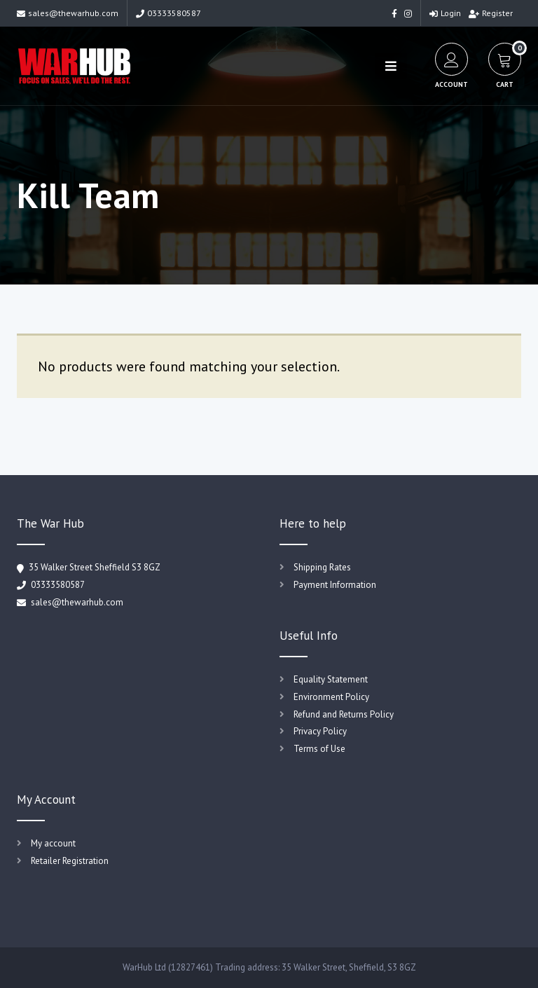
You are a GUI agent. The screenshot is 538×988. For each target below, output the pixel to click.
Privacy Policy (320, 731)
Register (491, 13)
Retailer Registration (70, 861)
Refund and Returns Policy (344, 714)
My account (53, 843)
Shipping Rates (322, 567)
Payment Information (335, 585)
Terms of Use (319, 749)
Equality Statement (331, 679)
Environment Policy (331, 697)
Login (445, 13)
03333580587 (168, 13)
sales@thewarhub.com (67, 13)
